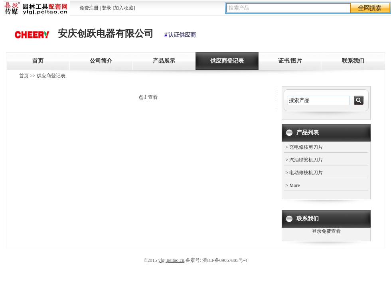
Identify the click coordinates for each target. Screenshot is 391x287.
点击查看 (148, 97)
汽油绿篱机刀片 (306, 160)
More (294, 185)
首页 (37, 61)
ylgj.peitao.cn (171, 260)
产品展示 (164, 61)
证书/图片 (290, 61)
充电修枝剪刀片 (306, 147)
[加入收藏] (124, 8)
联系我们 (353, 61)
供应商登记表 (227, 61)
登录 (106, 8)
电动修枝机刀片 (306, 172)
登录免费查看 (326, 231)
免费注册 (89, 8)
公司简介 (101, 61)
